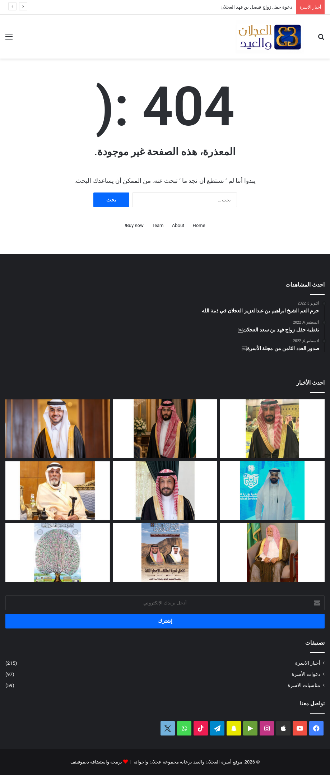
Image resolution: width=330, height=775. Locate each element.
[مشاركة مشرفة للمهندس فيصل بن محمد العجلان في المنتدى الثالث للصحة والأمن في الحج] (272, 490)
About (178, 225)
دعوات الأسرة (306, 674)
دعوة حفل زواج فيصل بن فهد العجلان (256, 7)
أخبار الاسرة (307, 663)
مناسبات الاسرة (304, 685)
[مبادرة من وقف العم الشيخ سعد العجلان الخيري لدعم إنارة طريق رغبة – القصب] (272, 552)
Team (158, 225)
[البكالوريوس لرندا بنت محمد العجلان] (165, 490)
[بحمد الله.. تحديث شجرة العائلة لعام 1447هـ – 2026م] (57, 552)
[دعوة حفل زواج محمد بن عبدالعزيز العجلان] (272, 428)
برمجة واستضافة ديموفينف (96, 762)
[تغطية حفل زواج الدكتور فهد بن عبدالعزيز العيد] (57, 428)
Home (199, 225)
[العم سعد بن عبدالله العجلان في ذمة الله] (57, 490)
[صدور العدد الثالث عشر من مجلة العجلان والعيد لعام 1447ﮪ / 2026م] (165, 552)
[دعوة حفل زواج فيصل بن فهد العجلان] (165, 428)
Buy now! (134, 225)
